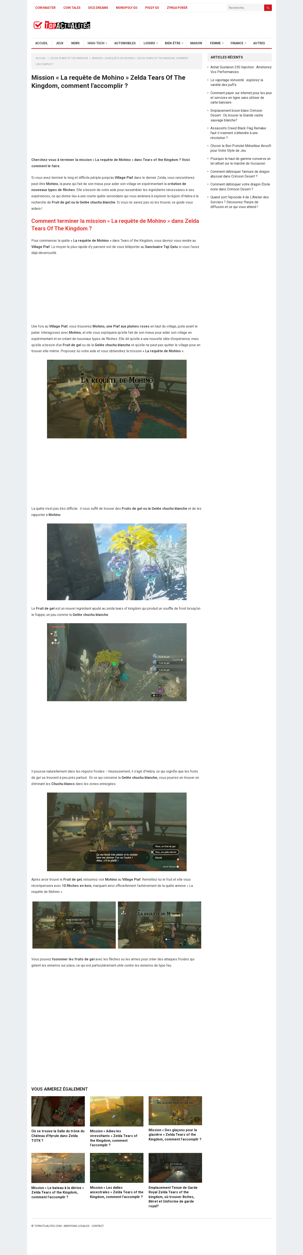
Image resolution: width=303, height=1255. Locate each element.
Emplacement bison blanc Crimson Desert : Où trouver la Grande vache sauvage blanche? (236, 115)
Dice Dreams (98, 7)
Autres (259, 43)
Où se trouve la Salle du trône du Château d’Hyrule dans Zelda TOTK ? (57, 1135)
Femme (215, 43)
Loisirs (149, 43)
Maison (196, 43)
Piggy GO (152, 7)
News (75, 43)
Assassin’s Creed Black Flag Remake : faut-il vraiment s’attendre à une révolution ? (239, 133)
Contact (98, 1225)
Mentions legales (77, 1225)
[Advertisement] (116, 125)
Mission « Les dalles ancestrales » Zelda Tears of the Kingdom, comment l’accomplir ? (116, 1192)
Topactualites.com (48, 1225)
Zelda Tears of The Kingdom (69, 58)
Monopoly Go (126, 7)
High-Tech (96, 43)
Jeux (59, 43)
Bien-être (172, 43)
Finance (237, 43)
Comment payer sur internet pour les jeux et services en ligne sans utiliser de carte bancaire (241, 98)
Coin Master (45, 7)
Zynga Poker (177, 7)
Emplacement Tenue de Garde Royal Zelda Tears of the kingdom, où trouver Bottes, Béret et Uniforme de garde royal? (173, 1197)
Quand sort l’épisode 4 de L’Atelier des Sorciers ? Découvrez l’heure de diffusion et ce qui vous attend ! (239, 202)
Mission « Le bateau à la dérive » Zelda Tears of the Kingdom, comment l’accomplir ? (57, 1192)
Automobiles (125, 43)
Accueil (41, 43)
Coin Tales (72, 7)
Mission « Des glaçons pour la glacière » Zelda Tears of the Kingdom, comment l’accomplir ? (175, 1134)
